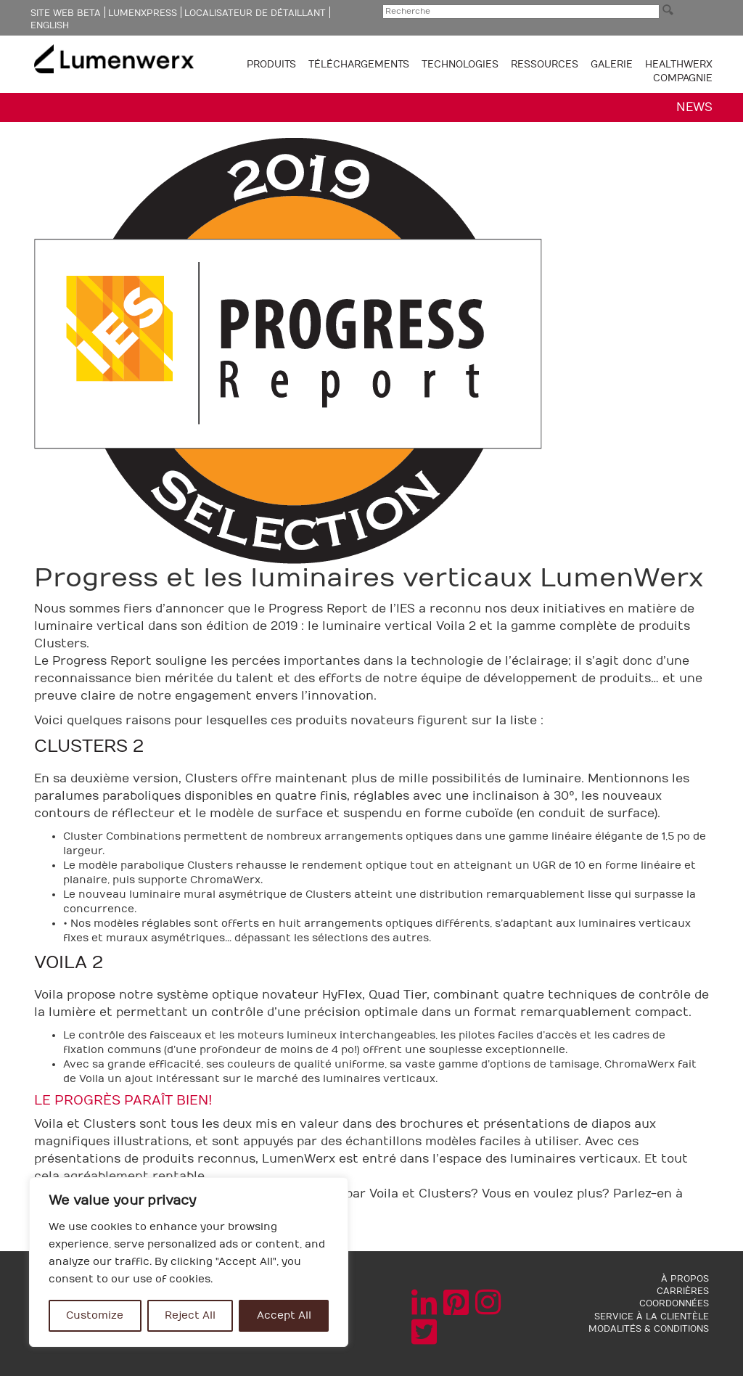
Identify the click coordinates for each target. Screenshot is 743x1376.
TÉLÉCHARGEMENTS (360, 64)
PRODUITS (273, 64)
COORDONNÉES (674, 1303)
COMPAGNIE (683, 78)
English (49, 25)
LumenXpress (142, 13)
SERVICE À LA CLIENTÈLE (651, 1316)
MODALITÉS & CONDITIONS (648, 1329)
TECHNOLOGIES (461, 64)
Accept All (284, 1315)
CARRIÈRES (683, 1291)
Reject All (190, 1315)
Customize (94, 1315)
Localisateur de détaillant (255, 13)
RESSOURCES (546, 64)
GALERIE (612, 64)
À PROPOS (685, 1279)
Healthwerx (679, 64)
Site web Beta (65, 13)
